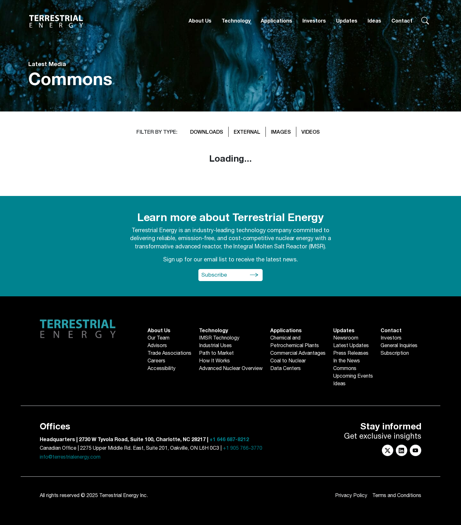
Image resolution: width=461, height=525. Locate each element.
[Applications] (276, 21)
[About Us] (200, 21)
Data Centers (285, 369)
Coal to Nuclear (288, 361)
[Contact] (401, 21)
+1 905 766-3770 (242, 448)
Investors (314, 21)
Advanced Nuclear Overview (231, 369)
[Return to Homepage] (56, 21)
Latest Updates (351, 346)
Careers (156, 361)
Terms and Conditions (396, 496)
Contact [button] (401, 21)
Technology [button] (236, 21)
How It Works (214, 361)
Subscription (395, 353)
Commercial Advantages (298, 353)
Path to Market (216, 353)
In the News (346, 361)
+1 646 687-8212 (229, 439)
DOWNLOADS (206, 132)
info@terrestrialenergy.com (70, 457)
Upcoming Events (353, 376)
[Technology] (236, 21)
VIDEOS (310, 132)
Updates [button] (346, 21)
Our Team (158, 338)
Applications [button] (276, 21)
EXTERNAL (247, 132)
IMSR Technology (219, 338)
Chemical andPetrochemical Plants (294, 342)
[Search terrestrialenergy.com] (425, 21)
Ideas (374, 21)
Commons (344, 369)
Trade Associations (169, 353)
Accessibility (161, 369)
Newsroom (345, 338)
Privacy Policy (351, 496)
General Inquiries (399, 346)
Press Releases (350, 353)
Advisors (157, 346)
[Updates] (346, 21)
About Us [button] (200, 21)
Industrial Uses (215, 346)
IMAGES (281, 132)
